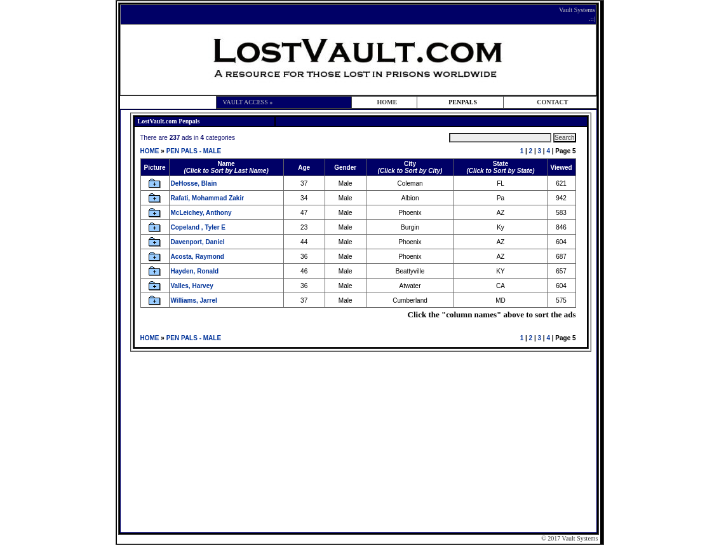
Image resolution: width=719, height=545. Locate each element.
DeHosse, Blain (194, 183)
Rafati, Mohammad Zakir (208, 198)
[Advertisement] (360, 441)
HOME (387, 102)
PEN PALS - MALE (193, 151)
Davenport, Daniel (198, 241)
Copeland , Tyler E (198, 227)
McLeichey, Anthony (201, 212)
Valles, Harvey (192, 285)
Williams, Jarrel (194, 300)
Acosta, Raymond (197, 256)
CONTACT (552, 102)
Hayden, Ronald (195, 271)
